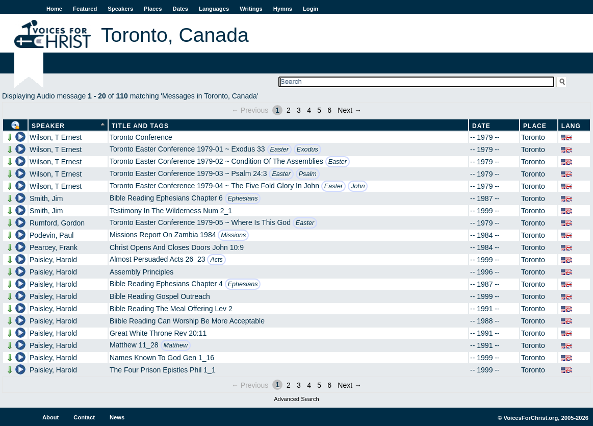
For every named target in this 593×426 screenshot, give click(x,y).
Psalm (308, 174)
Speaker (48, 126)
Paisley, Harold (53, 260)
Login (310, 9)
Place (535, 126)
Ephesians (243, 198)
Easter (279, 149)
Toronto (533, 137)
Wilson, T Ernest (56, 137)
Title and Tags (140, 126)
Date (481, 126)
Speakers (120, 9)
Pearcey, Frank (54, 247)
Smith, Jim (46, 198)
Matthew (176, 345)
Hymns (282, 9)
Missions (233, 235)
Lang (571, 126)
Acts (216, 259)
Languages (214, 9)
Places (153, 9)
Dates (180, 9)
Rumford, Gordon (57, 223)
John (358, 186)
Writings (251, 9)
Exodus (307, 149)
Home (54, 9)
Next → (350, 110)
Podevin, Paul (51, 235)
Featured (85, 9)
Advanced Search (296, 399)
